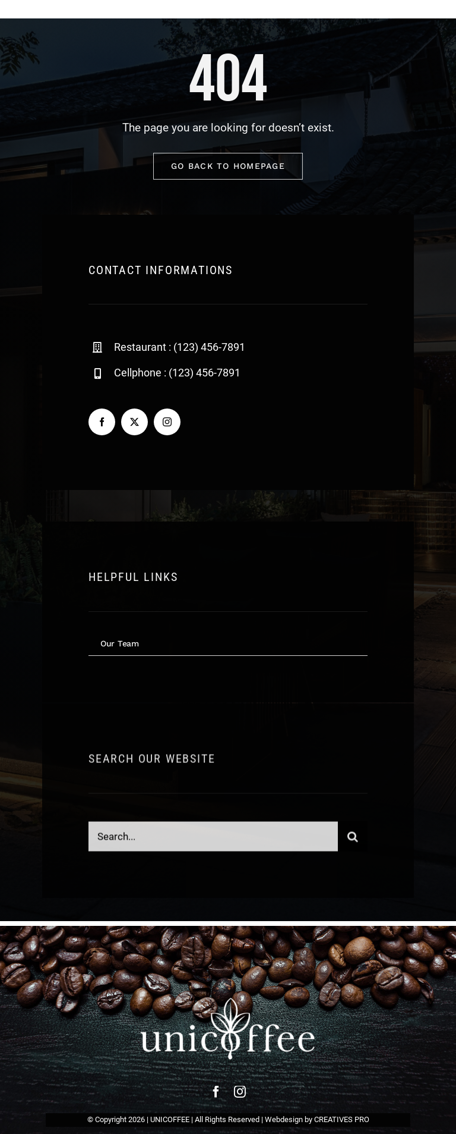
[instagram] (167, 422)
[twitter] (134, 422)
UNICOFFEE (169, 1119)
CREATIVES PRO (341, 1119)
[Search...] (213, 841)
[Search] (353, 841)
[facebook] (101, 422)
